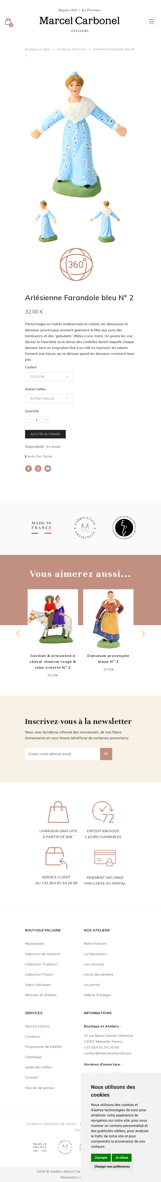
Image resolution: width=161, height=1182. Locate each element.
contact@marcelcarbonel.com (107, 1053)
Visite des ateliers (99, 974)
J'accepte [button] (101, 1157)
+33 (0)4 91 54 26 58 (60, 883)
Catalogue (33, 1057)
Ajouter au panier (46, 434)
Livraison (32, 1036)
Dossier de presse (39, 1088)
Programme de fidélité (43, 1046)
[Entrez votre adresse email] (62, 754)
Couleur (31, 367)
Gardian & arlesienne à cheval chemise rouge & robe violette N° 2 (53, 661)
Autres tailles (35, 389)
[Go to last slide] (18, 633)
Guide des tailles (40, 456)
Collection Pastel (39, 974)
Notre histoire (95, 943)
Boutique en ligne (37, 49)
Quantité (32, 411)
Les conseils (94, 964)
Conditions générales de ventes (51, 1123)
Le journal (92, 984)
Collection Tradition (41, 964)
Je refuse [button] (121, 1157)
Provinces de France (71, 49)
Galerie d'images (97, 995)
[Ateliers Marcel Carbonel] (79, 20)
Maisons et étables (41, 995)
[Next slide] (142, 633)
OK (106, 754)
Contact (31, 1077)
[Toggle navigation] (152, 21)
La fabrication (95, 954)
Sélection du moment (42, 954)
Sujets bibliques (38, 984)
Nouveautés (35, 943)
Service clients (37, 1026)
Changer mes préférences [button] (112, 1166)
